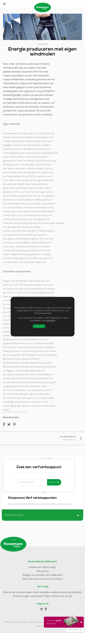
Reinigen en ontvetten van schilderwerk (42, 575)
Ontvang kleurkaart (63, 622)
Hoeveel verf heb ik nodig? (42, 567)
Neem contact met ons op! (58, 596)
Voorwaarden (42, 626)
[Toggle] (4, 4)
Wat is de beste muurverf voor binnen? (42, 579)
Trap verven (42, 571)
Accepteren (39, 326)
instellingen (50, 321)
